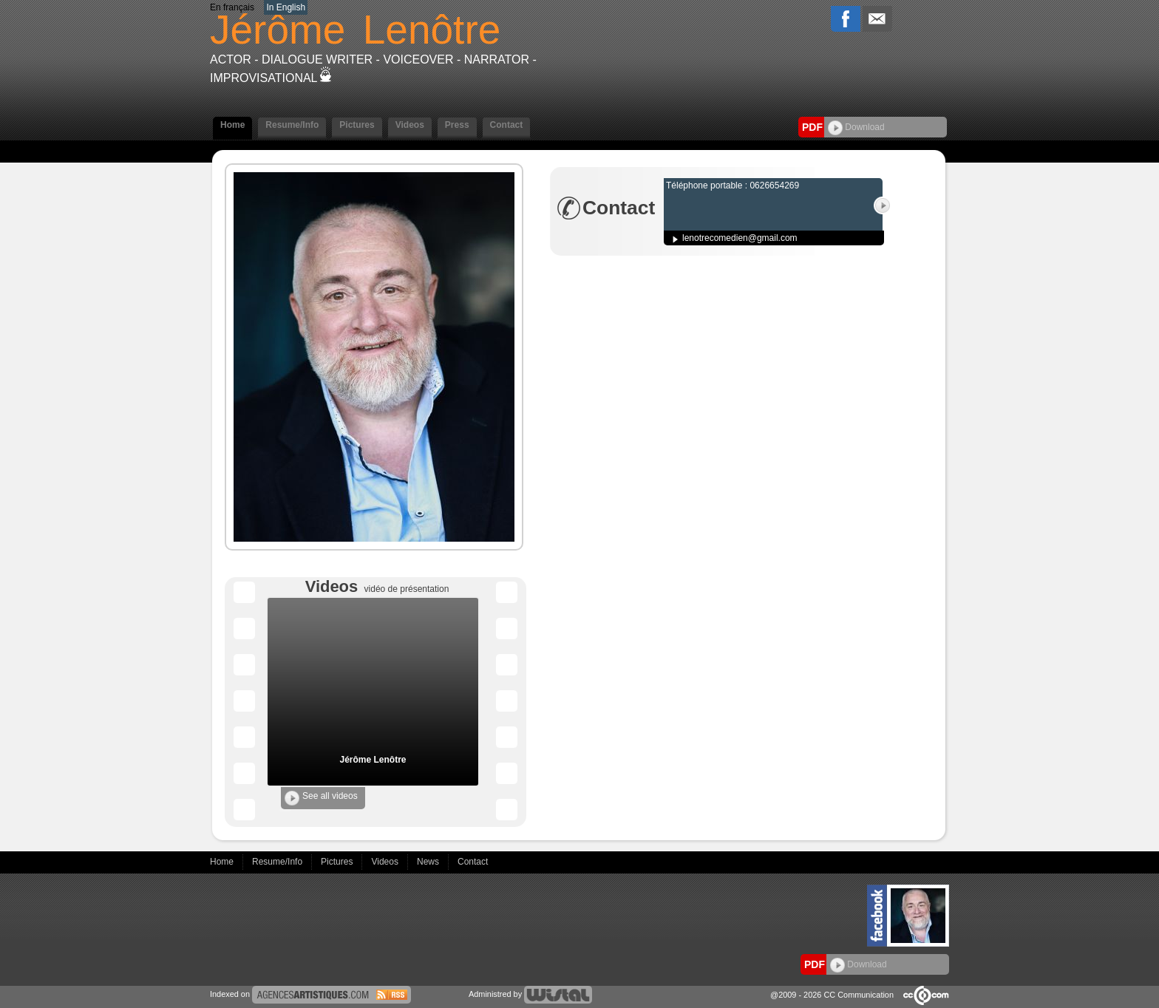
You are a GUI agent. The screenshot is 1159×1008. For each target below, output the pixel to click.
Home (232, 125)
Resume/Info (292, 125)
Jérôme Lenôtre (372, 760)
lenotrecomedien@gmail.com (740, 238)
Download (856, 127)
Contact (506, 125)
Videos (409, 125)
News (429, 862)
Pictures (356, 125)
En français (232, 7)
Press (457, 125)
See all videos (321, 798)
